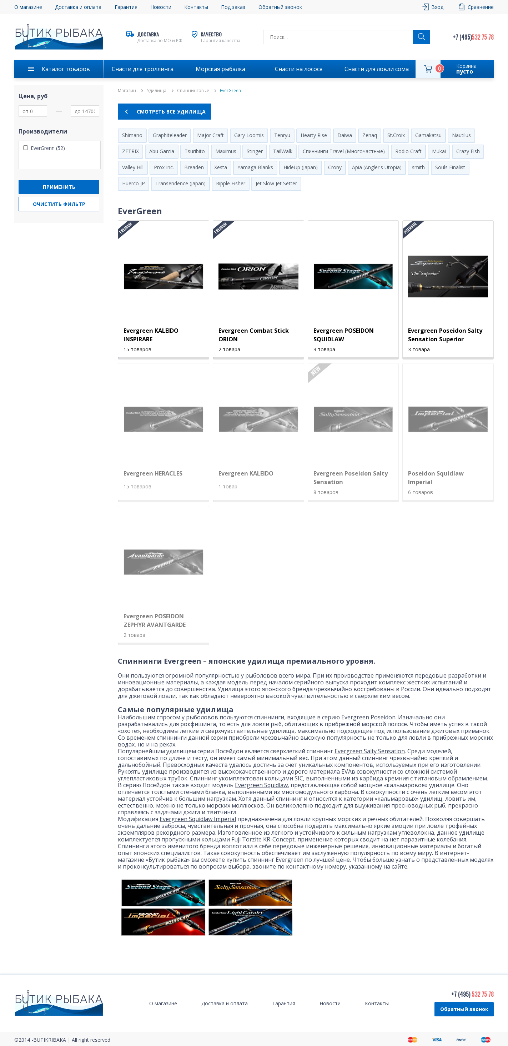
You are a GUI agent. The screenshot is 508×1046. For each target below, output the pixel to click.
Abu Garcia (161, 151)
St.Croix (396, 135)
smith (418, 167)
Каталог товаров (66, 69)
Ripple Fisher (230, 183)
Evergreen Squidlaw (261, 785)
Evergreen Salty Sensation (370, 751)
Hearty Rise (314, 135)
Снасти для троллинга (142, 69)
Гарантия (126, 7)
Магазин (127, 91)
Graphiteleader (170, 135)
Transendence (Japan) (180, 183)
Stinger (255, 151)
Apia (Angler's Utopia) (377, 167)
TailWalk (282, 151)
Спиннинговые (193, 91)
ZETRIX (130, 151)
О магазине (28, 7)
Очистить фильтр (59, 204)
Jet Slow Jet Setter (276, 183)
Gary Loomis (249, 135)
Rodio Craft (408, 151)
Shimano (132, 135)
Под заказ (233, 7)
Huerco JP (133, 183)
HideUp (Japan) (300, 167)
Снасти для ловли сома (376, 69)
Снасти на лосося (298, 69)
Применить (59, 186)
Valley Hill (133, 167)
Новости (160, 7)
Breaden (194, 167)
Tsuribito (195, 151)
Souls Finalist (450, 167)
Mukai (439, 151)
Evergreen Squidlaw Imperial (198, 819)
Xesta (220, 167)
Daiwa (344, 135)
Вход (437, 7)
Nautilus (461, 135)
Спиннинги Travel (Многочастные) (344, 151)
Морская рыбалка (220, 69)
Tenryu (282, 135)
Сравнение (481, 7)
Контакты (196, 7)
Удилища (156, 91)
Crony (335, 167)
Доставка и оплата (78, 7)
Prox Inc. (164, 167)
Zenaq (369, 135)
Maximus (225, 151)
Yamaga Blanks (255, 167)
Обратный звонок (280, 7)
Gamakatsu (428, 135)
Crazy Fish (468, 151)
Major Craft (210, 135)
